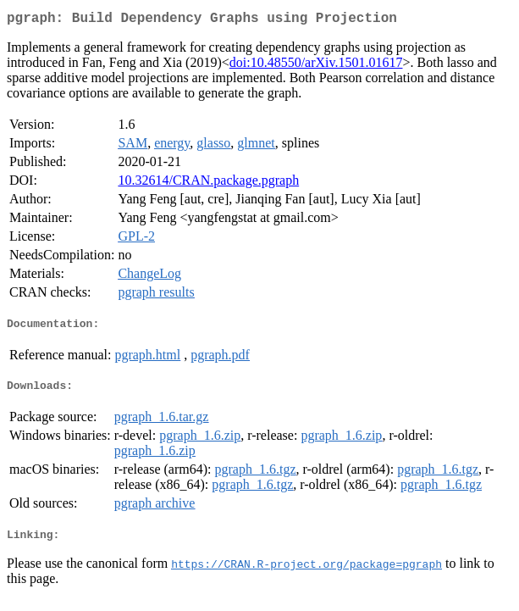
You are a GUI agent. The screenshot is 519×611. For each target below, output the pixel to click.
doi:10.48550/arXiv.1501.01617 (316, 65)
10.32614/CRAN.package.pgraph (208, 183)
